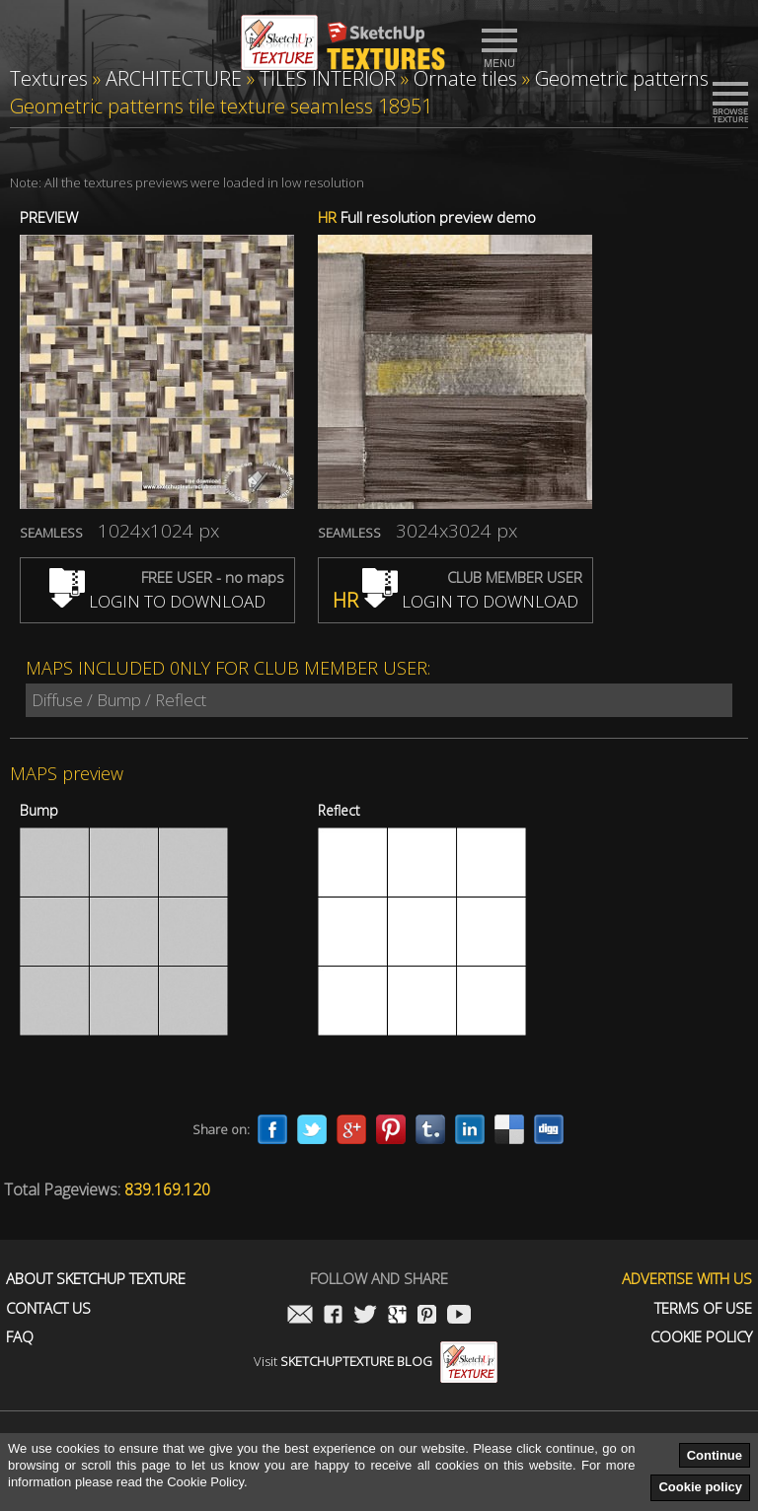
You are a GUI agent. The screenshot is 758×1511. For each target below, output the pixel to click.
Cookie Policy (701, 1337)
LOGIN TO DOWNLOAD (157, 601)
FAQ (20, 1337)
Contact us (48, 1308)
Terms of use (703, 1308)
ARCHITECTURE (174, 78)
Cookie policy (700, 1486)
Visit (375, 1361)
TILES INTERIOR (328, 78)
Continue (714, 1455)
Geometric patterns (622, 78)
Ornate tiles (465, 78)
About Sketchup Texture (96, 1278)
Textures (49, 78)
